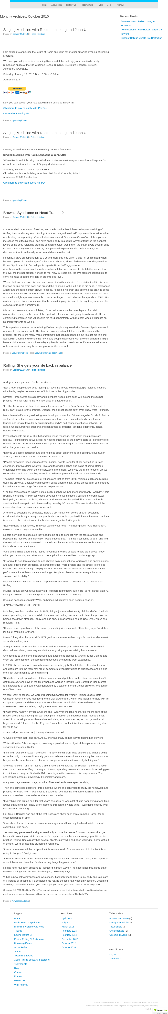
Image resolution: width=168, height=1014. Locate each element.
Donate (18, 976)
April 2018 (67, 918)
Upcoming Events (19, 120)
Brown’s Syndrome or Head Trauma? (33, 213)
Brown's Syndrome (20, 353)
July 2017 (67, 922)
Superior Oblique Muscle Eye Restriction (141, 38)
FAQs (18, 951)
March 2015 (68, 926)
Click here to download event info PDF (24, 182)
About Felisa (56, 5)
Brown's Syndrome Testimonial (48, 353)
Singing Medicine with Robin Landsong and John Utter (47, 30)
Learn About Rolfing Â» (16, 113)
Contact (120, 5)
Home (44, 5)
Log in (112, 954)
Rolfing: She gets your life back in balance (37, 365)
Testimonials (88, 5)
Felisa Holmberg (38, 34)
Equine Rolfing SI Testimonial (29, 939)
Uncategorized (116, 930)
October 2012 (69, 943)
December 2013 (70, 939)
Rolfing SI (72, 5)
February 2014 (69, 935)
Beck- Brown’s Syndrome (27, 922)
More (110, 5)
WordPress (115, 958)
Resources (19, 980)
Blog (101, 5)
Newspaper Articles (20, 901)
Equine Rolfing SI (23, 935)
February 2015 (69, 930)
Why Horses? (21, 984)
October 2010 (69, 947)
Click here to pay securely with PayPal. (25, 108)
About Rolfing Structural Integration (32, 959)
